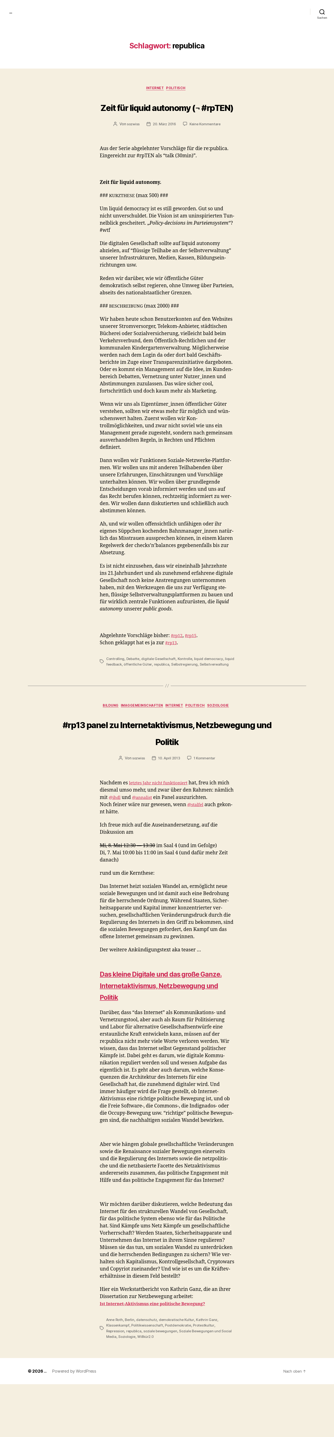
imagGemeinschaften (139, 730)
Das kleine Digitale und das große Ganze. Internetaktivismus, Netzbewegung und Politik (155, 1032)
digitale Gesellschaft (160, 677)
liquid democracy (211, 677)
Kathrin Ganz (209, 1373)
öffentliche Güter (149, 682)
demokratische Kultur (179, 1373)
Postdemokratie (180, 1378)
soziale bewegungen (163, 1384)
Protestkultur (207, 1378)
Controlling (115, 677)
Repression (115, 1384)
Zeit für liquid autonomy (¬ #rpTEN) (167, 115)
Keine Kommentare (206, 142)
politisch (178, 89)
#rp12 (177, 654)
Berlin (131, 1373)
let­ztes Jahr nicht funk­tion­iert (163, 824)
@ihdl (136, 839)
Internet (154, 89)
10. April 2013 (169, 800)
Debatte (134, 677)
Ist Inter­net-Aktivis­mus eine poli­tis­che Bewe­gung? (161, 1357)
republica (173, 682)
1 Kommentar (206, 800)
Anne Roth (115, 1373)
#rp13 (172, 661)
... (11, 11)
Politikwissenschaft (148, 1378)
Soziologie (226, 730)
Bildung (104, 730)
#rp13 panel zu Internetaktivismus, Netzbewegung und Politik (167, 764)
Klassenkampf (118, 1378)
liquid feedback (119, 682)
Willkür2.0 (158, 1389)
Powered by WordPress (75, 1423)
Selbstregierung (197, 682)
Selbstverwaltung (121, 688)
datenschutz (148, 1373)
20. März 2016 (164, 142)
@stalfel (196, 846)
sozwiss (132, 142)
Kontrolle (187, 677)
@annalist (165, 839)
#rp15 (193, 654)
